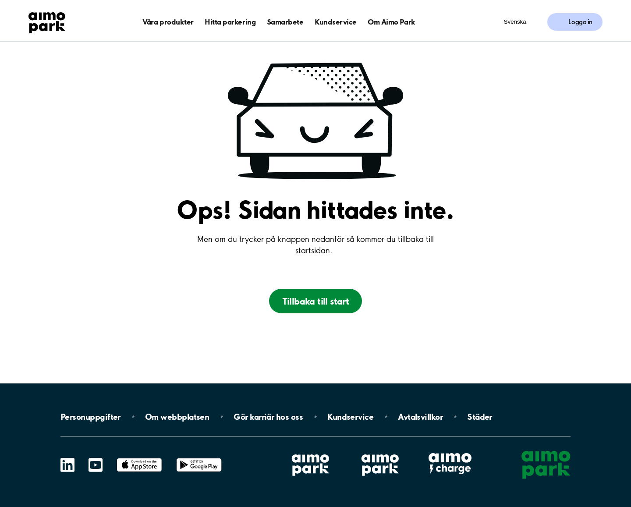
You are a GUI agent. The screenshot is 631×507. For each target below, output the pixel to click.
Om (177, 416)
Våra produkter (167, 21)
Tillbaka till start (315, 301)
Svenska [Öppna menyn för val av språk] (515, 21)
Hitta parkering (230, 21)
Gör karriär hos (268, 416)
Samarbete (285, 21)
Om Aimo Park (391, 21)
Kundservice (336, 21)
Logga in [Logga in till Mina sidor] (580, 22)
